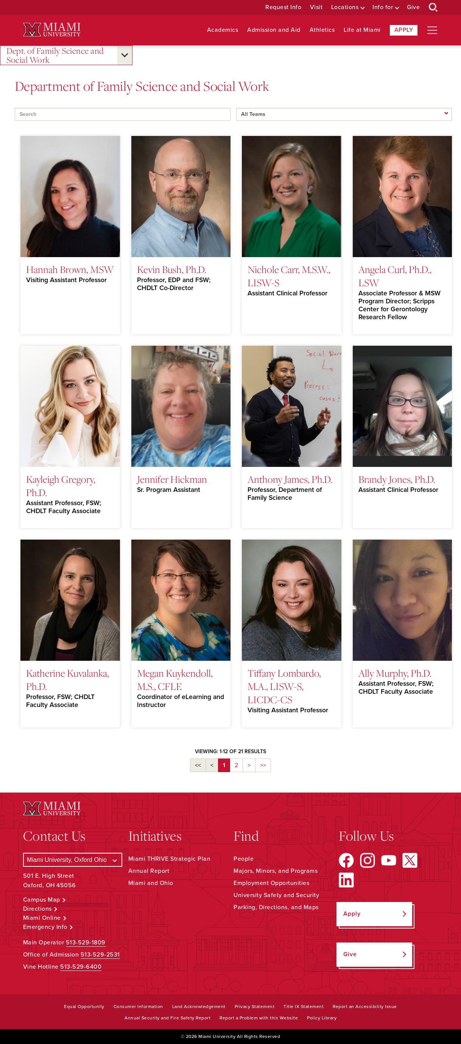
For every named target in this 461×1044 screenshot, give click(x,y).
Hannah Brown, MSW (70, 269)
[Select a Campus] (72, 860)
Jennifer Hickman (172, 479)
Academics (222, 30)
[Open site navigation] (432, 30)
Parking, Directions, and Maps (276, 907)
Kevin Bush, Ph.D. (171, 269)
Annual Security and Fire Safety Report (167, 1018)
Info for (382, 7)
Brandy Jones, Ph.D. (396, 479)
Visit (316, 7)
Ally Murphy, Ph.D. (394, 672)
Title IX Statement (303, 1006)
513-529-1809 (86, 942)
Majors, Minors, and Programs (276, 871)
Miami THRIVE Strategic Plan (169, 859)
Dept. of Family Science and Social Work (55, 55)
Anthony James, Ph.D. (290, 479)
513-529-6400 (80, 967)
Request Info (283, 7)
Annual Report (149, 871)
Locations (345, 7)
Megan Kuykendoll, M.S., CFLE (175, 679)
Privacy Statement (255, 1006)
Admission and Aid (274, 30)
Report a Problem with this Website (259, 1018)
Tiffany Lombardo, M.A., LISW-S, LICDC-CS (284, 686)
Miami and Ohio (150, 883)
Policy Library (321, 1018)
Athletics (322, 30)
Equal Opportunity (84, 1006)
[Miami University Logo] (52, 30)
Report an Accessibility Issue (365, 1006)
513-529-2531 (100, 954)
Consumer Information (138, 1006)
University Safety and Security (276, 895)
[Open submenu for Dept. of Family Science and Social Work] (124, 55)
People (244, 859)
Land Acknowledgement (199, 1006)
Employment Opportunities (271, 883)
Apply (403, 30)
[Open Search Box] (433, 7)
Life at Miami (362, 30)
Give (413, 7)
